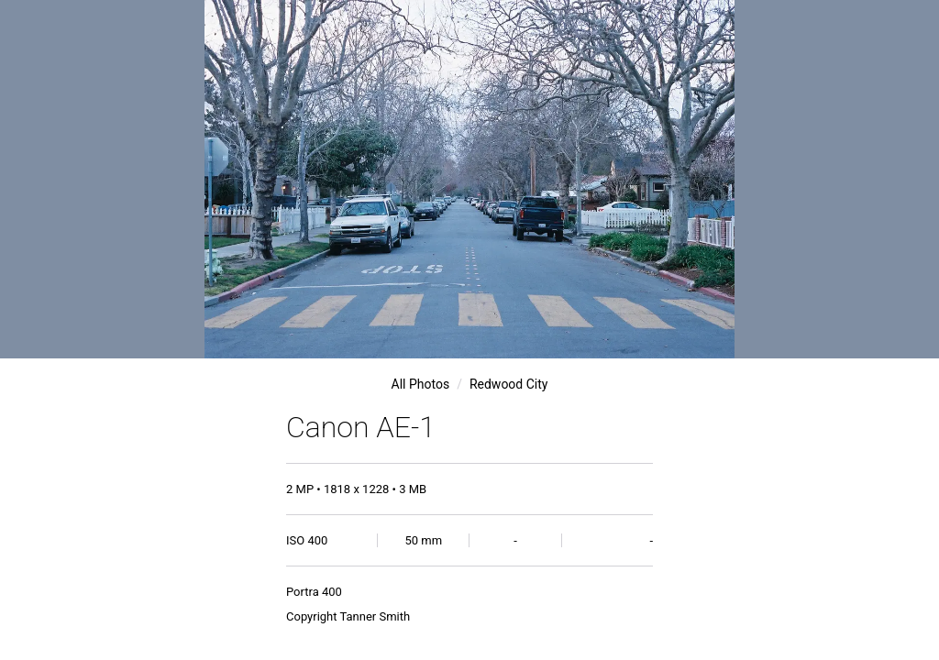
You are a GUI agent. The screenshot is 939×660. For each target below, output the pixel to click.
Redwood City (509, 384)
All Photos (421, 384)
